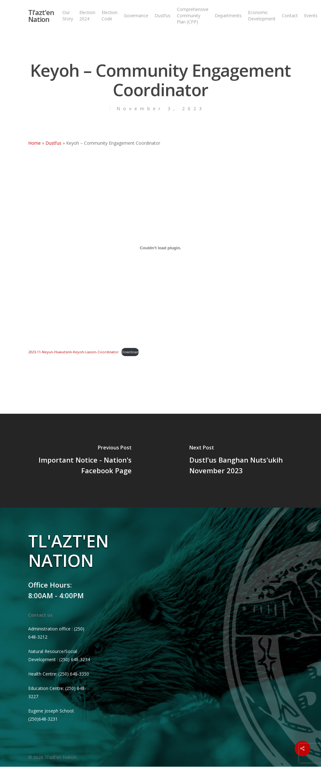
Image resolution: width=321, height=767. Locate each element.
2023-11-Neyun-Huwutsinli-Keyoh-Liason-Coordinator (73, 352)
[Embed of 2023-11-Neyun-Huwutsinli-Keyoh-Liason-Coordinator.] (160, 248)
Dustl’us (53, 143)
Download (130, 352)
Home (34, 143)
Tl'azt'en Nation (41, 16)
